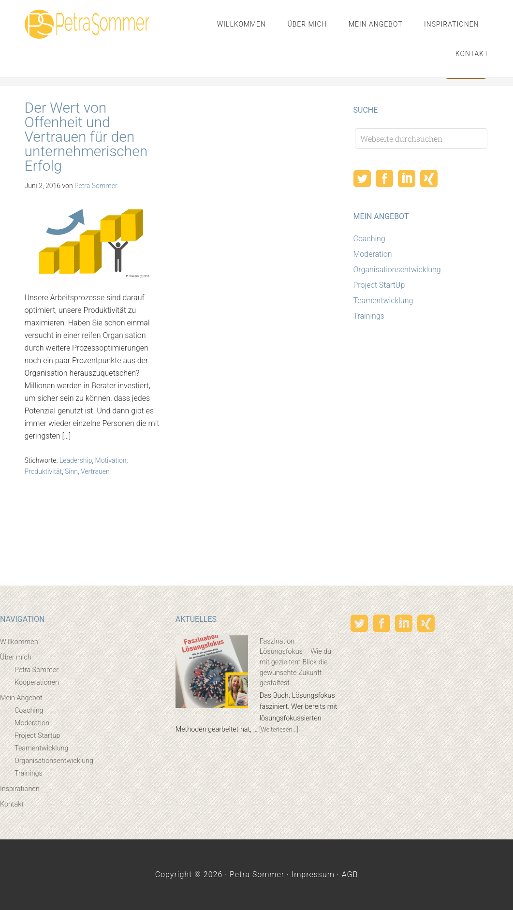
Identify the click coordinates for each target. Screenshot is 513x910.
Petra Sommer (87, 24)
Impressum (313, 874)
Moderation (372, 254)
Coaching (369, 238)
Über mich (15, 657)
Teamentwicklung (383, 300)
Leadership (75, 460)
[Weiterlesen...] (278, 729)
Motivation (111, 460)
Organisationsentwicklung (397, 269)
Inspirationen (20, 789)
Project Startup (37, 736)
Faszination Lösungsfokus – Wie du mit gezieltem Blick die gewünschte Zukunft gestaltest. (295, 662)
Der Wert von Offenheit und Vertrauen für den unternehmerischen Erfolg (86, 136)
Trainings (368, 316)
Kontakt (12, 804)
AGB (350, 874)
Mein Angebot (21, 698)
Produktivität (43, 471)
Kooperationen (37, 682)
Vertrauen (95, 471)
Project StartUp (379, 285)
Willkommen (19, 642)
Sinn (71, 471)
